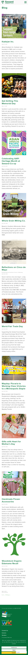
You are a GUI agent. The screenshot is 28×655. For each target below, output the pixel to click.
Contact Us (5, 630)
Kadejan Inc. (8, 41)
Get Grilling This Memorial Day (10, 102)
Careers (4, 633)
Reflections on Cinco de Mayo (14, 268)
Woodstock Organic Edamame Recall (12, 562)
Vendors (4, 635)
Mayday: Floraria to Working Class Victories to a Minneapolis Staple (14, 386)
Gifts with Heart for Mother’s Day (11, 443)
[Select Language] (21, 652)
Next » (8, 595)
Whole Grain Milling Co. (14, 220)
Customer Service (7, 637)
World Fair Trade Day (12, 326)
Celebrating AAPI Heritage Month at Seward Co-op (11, 161)
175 (6, 595)
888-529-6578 (18, 608)
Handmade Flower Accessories (11, 500)
